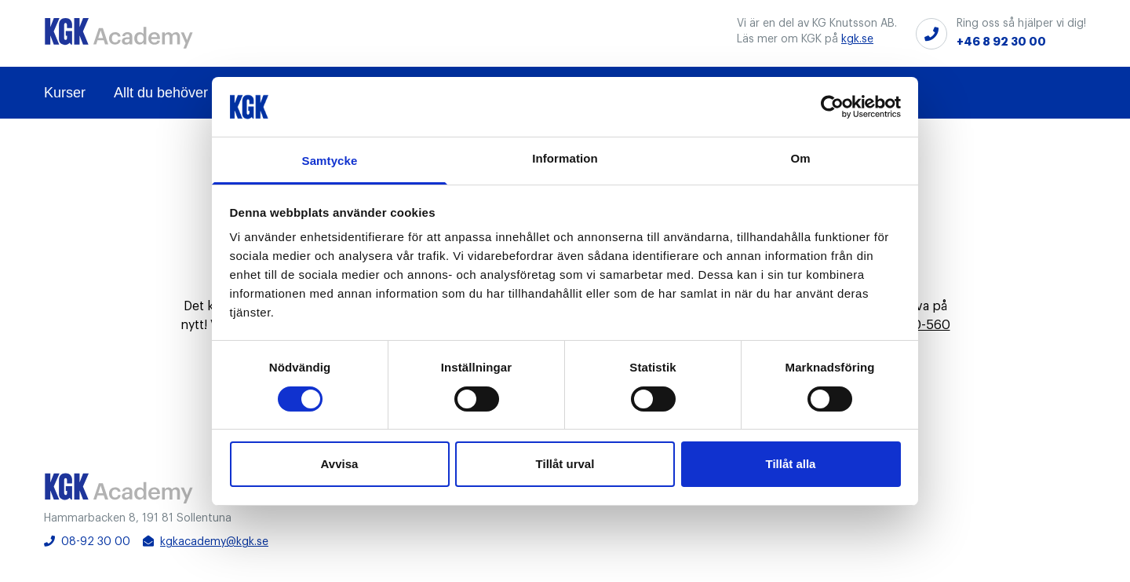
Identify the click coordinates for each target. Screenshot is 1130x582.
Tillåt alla (791, 463)
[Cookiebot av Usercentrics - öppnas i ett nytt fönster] (832, 107)
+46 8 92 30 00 (1001, 41)
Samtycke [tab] (330, 160)
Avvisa (340, 463)
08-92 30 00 (87, 541)
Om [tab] (800, 158)
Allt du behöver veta (176, 93)
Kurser (65, 93)
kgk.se (857, 39)
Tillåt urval (565, 463)
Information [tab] (565, 158)
